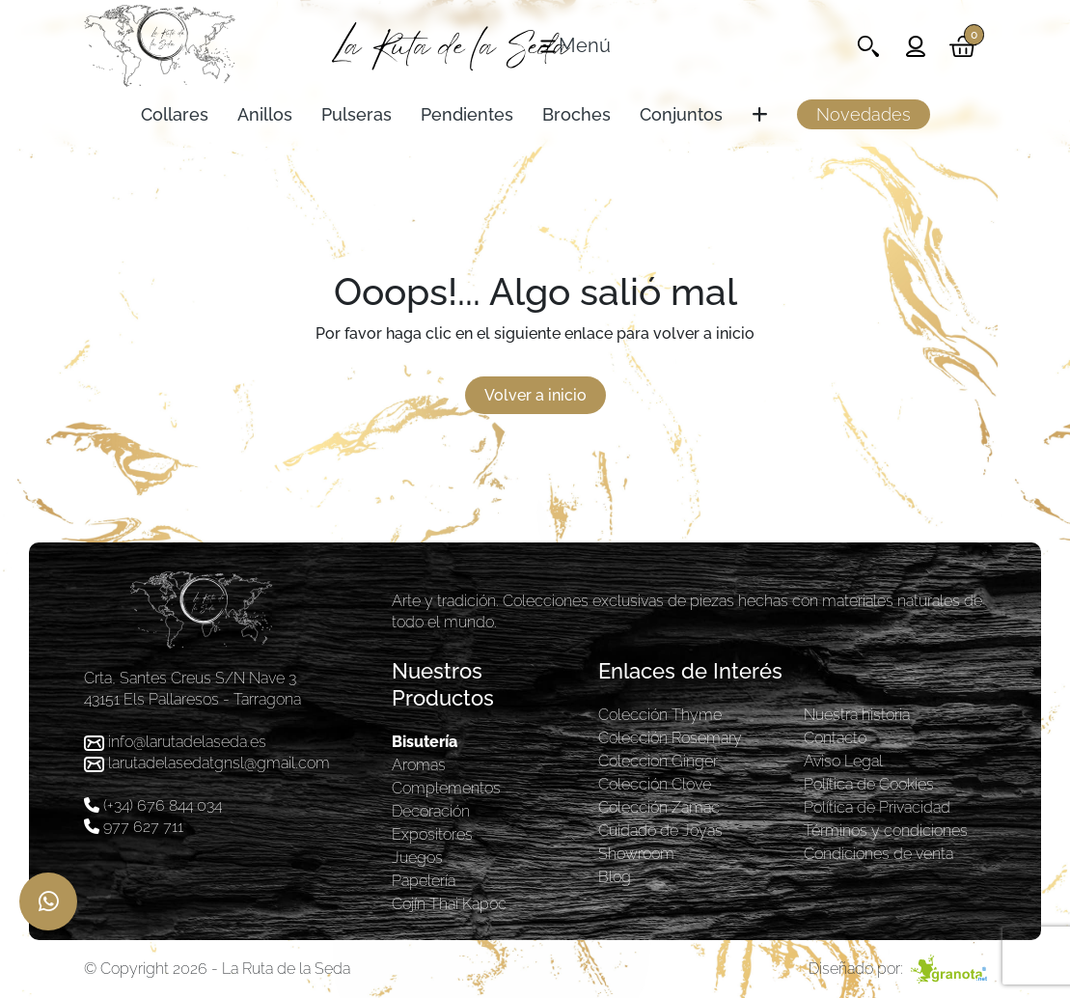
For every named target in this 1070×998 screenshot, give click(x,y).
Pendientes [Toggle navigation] (467, 114)
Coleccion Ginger (658, 761)
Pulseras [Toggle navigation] (356, 114)
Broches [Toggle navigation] (576, 114)
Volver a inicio (535, 395)
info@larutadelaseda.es (187, 742)
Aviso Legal (843, 761)
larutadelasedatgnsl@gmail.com (219, 763)
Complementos (446, 788)
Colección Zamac (659, 807)
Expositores (432, 834)
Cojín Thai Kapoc (449, 904)
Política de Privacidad (877, 807)
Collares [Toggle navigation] (174, 114)
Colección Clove (654, 784)
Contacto (835, 738)
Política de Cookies (869, 784)
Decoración (431, 811)
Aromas (419, 765)
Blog (614, 877)
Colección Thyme (660, 715)
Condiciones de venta (878, 854)
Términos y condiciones (886, 830)
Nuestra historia (857, 715)
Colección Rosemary (670, 738)
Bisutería (424, 742)
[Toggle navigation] (574, 46)
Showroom (636, 854)
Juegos (417, 857)
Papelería (423, 881)
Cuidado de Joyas (660, 830)
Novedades (863, 114)
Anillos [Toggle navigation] (264, 114)
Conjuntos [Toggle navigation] (681, 114)
